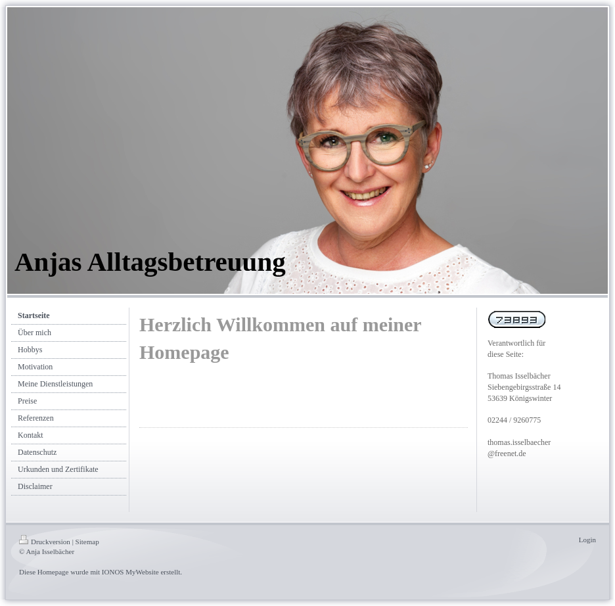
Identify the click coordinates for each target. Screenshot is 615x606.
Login (587, 540)
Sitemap (87, 542)
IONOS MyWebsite (130, 572)
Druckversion (44, 542)
